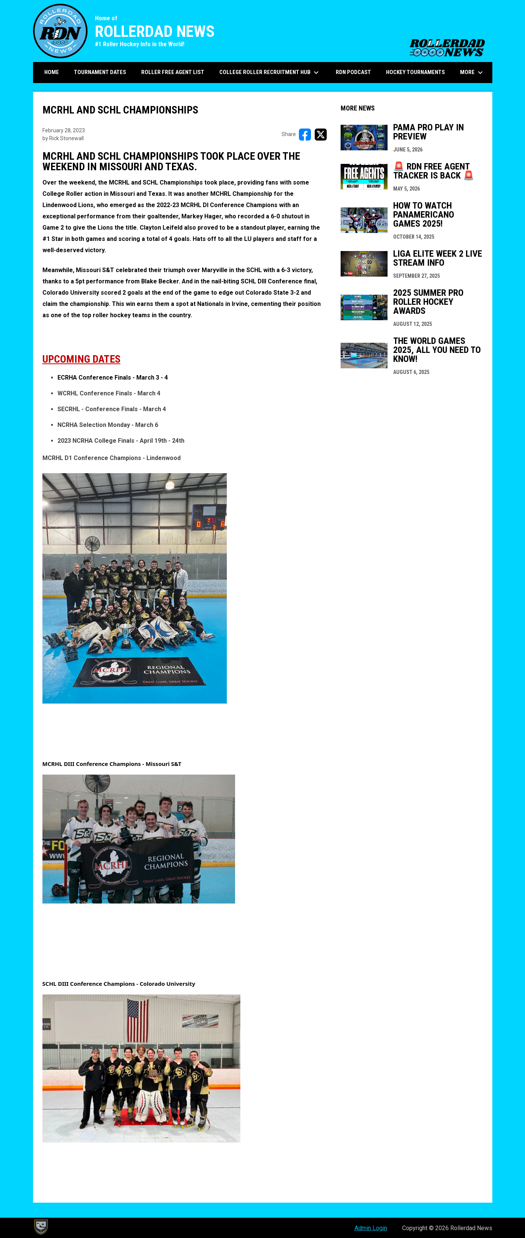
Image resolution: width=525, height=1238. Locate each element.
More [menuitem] (472, 72)
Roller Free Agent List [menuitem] (172, 72)
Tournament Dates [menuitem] (100, 72)
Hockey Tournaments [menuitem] (415, 72)
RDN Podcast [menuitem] (353, 72)
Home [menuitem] (51, 72)
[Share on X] (321, 135)
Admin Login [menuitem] (371, 1228)
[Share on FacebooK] (305, 135)
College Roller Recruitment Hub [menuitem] (270, 72)
